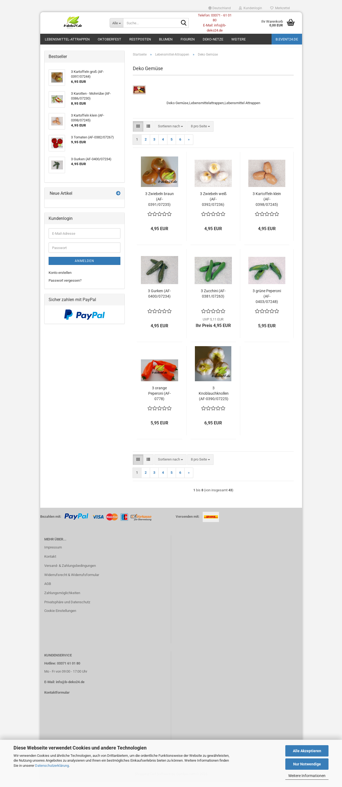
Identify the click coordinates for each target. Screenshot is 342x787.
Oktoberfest (109, 39)
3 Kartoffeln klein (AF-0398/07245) (267, 205)
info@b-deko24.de (70, 688)
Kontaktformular (57, 698)
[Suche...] (116, 23)
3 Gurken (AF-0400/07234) (159, 299)
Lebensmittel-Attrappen (67, 39)
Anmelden (84, 267)
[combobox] (170, 132)
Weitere (238, 39)
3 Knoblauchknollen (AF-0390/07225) (214, 399)
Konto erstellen (60, 279)
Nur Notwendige (307, 764)
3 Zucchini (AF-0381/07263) (213, 299)
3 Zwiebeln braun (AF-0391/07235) (159, 205)
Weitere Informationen (307, 776)
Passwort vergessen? (65, 286)
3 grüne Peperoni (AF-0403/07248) (267, 302)
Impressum (53, 553)
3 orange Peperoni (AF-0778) (159, 399)
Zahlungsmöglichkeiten (62, 599)
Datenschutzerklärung (52, 766)
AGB (47, 590)
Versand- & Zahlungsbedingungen (70, 572)
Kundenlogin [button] (250, 8)
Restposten (140, 39)
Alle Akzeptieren (307, 751)
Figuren (188, 39)
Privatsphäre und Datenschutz (67, 608)
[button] (219, 8)
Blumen (165, 39)
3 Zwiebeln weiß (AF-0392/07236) (213, 205)
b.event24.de (287, 39)
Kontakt (50, 562)
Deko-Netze (213, 39)
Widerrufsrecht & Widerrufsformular (71, 581)
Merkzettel (280, 8)
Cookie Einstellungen (60, 617)
